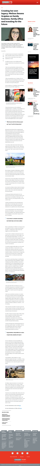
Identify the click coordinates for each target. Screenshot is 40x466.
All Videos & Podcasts (33, 77)
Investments (27, 431)
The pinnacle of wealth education (35, 434)
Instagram (17, 453)
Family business (4, 432)
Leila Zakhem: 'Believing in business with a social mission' (35, 440)
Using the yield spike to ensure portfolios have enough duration (6, 419)
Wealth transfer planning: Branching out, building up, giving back (6, 415)
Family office (10, 432)
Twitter (13, 453)
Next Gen (35, 431)
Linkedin (22, 453)
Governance (19, 431)
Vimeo (27, 453)
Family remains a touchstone (5, 423)
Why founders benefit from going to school (18, 434)
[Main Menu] (37, 2)
